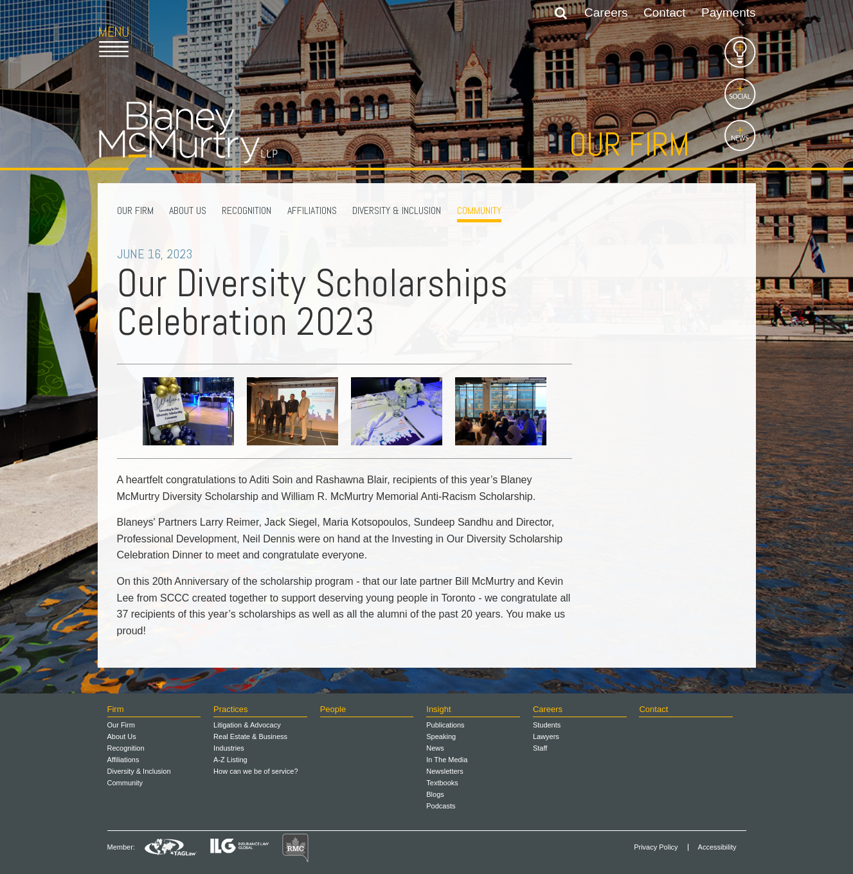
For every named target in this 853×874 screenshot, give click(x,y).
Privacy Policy (656, 847)
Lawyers (546, 736)
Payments (728, 12)
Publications (445, 725)
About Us (187, 210)
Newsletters (444, 771)
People (333, 709)
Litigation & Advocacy (247, 725)
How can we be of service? (255, 771)
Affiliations (312, 210)
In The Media (446, 759)
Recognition (246, 210)
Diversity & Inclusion (396, 210)
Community (479, 210)
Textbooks (442, 783)
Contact (664, 12)
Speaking (441, 736)
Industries (228, 748)
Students (547, 725)
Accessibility (717, 847)
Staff (540, 748)
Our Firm (135, 210)
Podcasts (440, 806)
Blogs (435, 794)
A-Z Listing (230, 759)
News (435, 748)
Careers (606, 12)
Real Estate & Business (250, 736)
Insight (438, 709)
